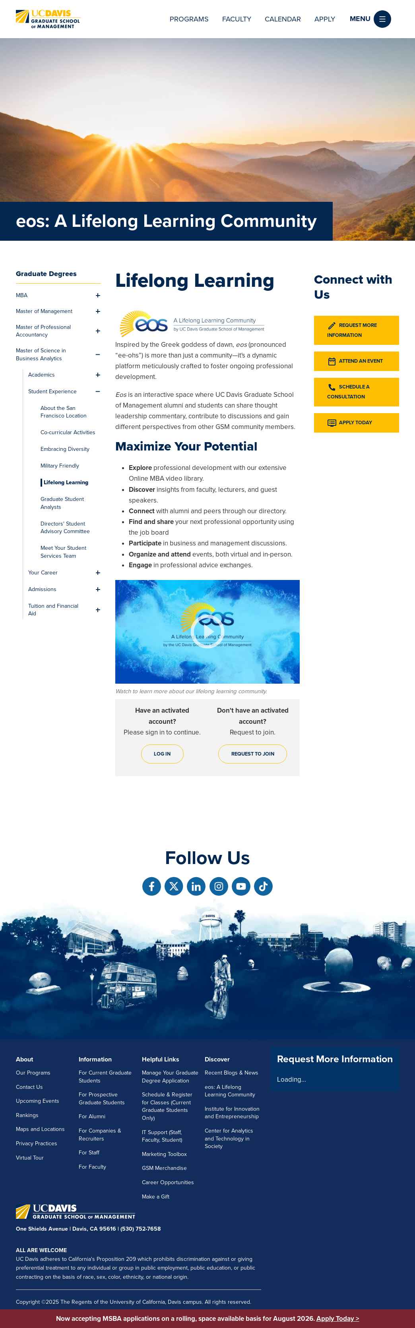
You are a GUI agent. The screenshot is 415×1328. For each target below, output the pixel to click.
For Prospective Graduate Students (102, 1098)
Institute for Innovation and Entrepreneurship (232, 1113)
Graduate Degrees (46, 273)
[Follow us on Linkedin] (196, 886)
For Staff (89, 1152)
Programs (189, 19)
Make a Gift (155, 1196)
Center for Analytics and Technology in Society (229, 1138)
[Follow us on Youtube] (241, 886)
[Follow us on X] (174, 886)
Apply (324, 19)
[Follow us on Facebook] (152, 886)
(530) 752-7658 (140, 1229)
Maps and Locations (40, 1129)
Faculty (236, 19)
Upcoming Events (37, 1101)
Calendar (283, 19)
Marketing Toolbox (164, 1154)
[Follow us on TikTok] (263, 886)
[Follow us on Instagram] (219, 886)
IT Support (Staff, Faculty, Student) (162, 1136)
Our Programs (33, 1072)
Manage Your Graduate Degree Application (170, 1076)
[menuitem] (54, 295)
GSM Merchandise (164, 1168)
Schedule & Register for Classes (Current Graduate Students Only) (167, 1106)
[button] (370, 19)
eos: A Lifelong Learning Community (230, 1091)
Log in (162, 754)
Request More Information (352, 329)
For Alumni (92, 1116)
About (24, 1059)
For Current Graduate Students (105, 1076)
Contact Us (29, 1087)
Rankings (27, 1115)
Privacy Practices (36, 1143)
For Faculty (92, 1167)
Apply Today (349, 423)
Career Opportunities (168, 1182)
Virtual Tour (30, 1157)
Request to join (252, 754)
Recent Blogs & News (231, 1072)
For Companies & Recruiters (100, 1134)
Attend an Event (355, 361)
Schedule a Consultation (348, 391)
